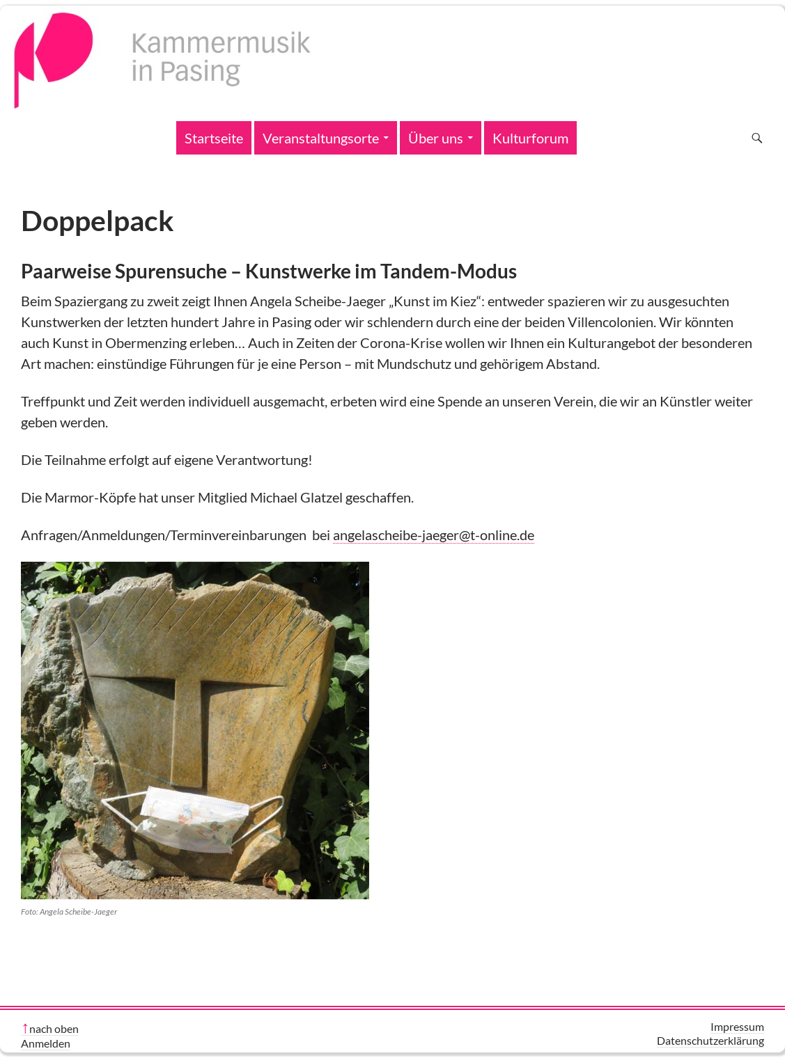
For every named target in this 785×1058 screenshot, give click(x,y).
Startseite (214, 137)
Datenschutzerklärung (710, 1040)
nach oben (54, 1028)
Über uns (435, 137)
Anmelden (45, 1043)
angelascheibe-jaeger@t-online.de (433, 534)
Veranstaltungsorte (321, 137)
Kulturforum (530, 137)
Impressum (737, 1026)
